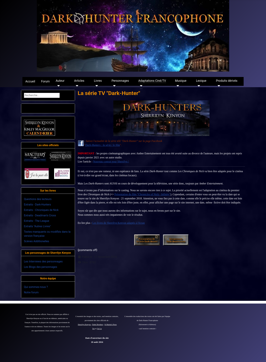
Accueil (30, 81)
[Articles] (76, 86)
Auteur (60, 80)
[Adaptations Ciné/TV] (140, 86)
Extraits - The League (36, 220)
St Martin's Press (110, 324)
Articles (79, 80)
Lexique (201, 80)
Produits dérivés (226, 80)
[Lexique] (198, 86)
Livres (98, 80)
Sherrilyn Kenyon (84, 324)
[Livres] (96, 86)
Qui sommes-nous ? (36, 287)
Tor (93, 329)
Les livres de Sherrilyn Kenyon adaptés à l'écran (118, 222)
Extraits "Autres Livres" (37, 226)
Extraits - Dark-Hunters (37, 204)
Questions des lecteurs (38, 199)
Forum (45, 81)
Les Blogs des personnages (40, 267)
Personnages (120, 80)
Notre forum (31, 292)
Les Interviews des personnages (43, 261)
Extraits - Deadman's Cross (40, 215)
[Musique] (177, 86)
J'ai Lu (99, 329)
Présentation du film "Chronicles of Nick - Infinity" (142, 194)
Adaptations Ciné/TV (152, 80)
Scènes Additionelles (36, 241)
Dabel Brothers (97, 324)
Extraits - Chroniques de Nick (41, 210)
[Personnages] (113, 86)
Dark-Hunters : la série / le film (102, 145)
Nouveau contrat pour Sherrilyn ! (111, 161)
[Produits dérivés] (218, 86)
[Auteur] (58, 86)
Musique (180, 80)
